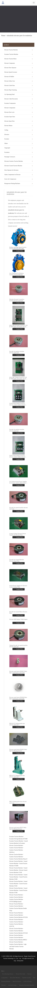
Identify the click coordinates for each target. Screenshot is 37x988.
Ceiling (6, 130)
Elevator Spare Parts (9, 121)
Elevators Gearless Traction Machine (13, 161)
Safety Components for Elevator (12, 174)
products (6, 45)
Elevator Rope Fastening (10, 90)
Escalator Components (10, 103)
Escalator (6, 139)
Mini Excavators (17, 981)
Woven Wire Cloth (20, 974)
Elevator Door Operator (10, 67)
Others (6, 143)
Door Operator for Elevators (11, 170)
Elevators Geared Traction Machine (13, 165)
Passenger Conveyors (9, 156)
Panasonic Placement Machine (26, 985)
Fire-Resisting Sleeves (7, 974)
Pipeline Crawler (26, 977)
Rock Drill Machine (15, 977)
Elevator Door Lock (9, 112)
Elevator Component (9, 63)
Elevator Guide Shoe (9, 85)
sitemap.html (20, 960)
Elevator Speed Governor (10, 72)
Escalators (7, 152)
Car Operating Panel (9, 94)
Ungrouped (7, 148)
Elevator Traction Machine (11, 50)
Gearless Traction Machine (16, 847)
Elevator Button (8, 125)
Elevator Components (9, 107)
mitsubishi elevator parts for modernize (19, 35)
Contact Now (19, 251)
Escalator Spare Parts (9, 116)
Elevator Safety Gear (9, 81)
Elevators (6, 134)
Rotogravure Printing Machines (12, 183)
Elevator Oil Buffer (9, 76)
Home (3, 35)
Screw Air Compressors (10, 179)
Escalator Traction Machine (11, 54)
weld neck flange (12, 985)
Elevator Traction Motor (10, 58)
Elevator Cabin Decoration (11, 99)
